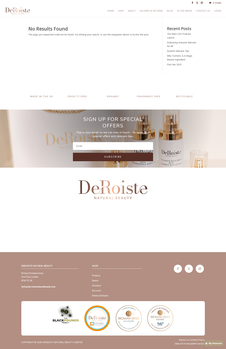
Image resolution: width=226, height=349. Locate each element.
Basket (95, 280)
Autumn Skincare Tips (178, 50)
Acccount (96, 290)
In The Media (184, 11)
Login (217, 11)
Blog (170, 11)
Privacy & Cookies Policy (192, 340)
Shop (121, 11)
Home (110, 11)
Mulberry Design (196, 343)
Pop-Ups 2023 (174, 64)
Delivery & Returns (151, 11)
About (132, 11)
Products (96, 275)
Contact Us (203, 11)
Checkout (96, 285)
